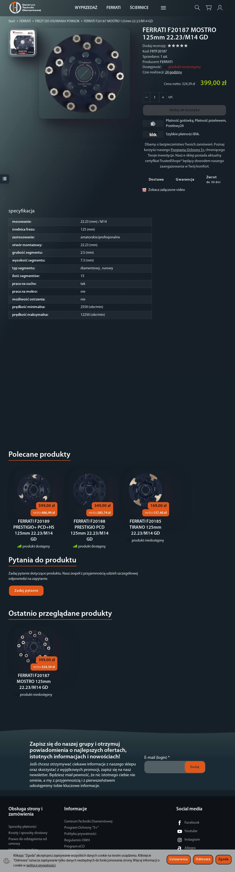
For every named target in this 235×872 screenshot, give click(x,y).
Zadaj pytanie (26, 585)
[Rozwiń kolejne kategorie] (163, 8)
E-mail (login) (155, 751)
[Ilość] (154, 97)
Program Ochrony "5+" (81, 821)
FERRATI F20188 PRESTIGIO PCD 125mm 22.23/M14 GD (89, 527)
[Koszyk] (208, 8)
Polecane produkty (39, 455)
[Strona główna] (26, 8)
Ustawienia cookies (23, 843)
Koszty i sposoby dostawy (28, 826)
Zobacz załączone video (166, 190)
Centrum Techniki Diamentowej (88, 815)
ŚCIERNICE (139, 8)
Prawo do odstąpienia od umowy (27, 835)
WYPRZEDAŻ (86, 8)
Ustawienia (178, 859)
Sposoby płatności (22, 820)
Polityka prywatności (80, 827)
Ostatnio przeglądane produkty (60, 608)
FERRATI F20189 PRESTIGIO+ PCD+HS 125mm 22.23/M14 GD (33, 527)
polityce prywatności (41, 865)
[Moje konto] (220, 8)
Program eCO (74, 840)
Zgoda (223, 859)
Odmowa (203, 859)
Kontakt (70, 846)
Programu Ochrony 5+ (188, 150)
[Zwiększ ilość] (146, 97)
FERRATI (113, 8)
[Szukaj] (197, 8)
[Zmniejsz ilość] (163, 97)
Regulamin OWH (77, 834)
